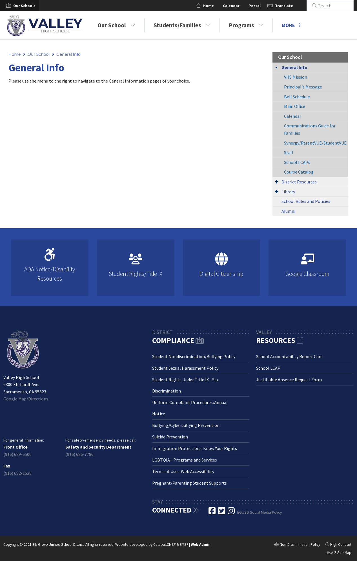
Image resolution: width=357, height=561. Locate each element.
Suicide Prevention (170, 437)
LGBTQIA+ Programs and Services (184, 460)
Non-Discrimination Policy (297, 545)
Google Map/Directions (25, 399)
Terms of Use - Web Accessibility (183, 471)
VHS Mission (295, 77)
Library (288, 191)
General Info (69, 54)
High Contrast (340, 544)
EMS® (184, 544)
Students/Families (182, 25)
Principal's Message (303, 87)
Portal (261, 5)
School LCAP (268, 368)
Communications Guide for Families (310, 129)
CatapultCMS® (164, 544)
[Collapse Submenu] (276, 67)
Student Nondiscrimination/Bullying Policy (193, 356)
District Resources (299, 182)
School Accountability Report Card (289, 356)
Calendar (238, 5)
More (291, 25)
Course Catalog (299, 172)
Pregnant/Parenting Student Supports (189, 483)
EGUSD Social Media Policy (259, 512)
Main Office (294, 106)
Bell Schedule (297, 96)
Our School (116, 25)
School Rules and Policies (305, 201)
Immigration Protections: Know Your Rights (194, 448)
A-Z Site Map (338, 553)
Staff (288, 152)
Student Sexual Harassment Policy (185, 368)
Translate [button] (291, 5)
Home (215, 5)
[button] (24, 5)
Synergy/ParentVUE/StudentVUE (315, 143)
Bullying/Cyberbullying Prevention (185, 425)
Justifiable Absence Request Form (289, 379)
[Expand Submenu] (276, 181)
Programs (246, 25)
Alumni (288, 211)
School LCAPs (297, 162)
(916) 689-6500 (17, 454)
